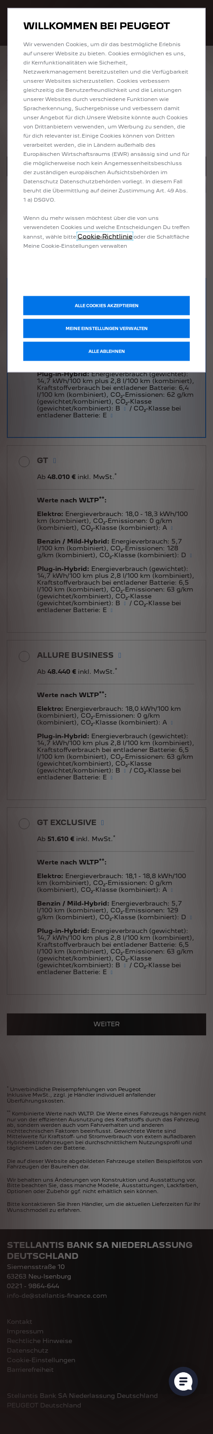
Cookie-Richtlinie (105, 236)
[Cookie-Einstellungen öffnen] (183, 1381)
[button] (106, 328)
